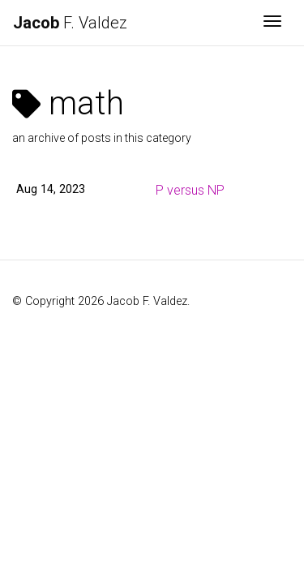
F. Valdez (70, 22)
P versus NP (190, 190)
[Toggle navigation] (272, 22)
